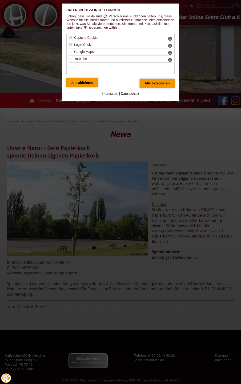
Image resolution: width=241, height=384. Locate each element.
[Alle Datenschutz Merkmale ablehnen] (82, 82)
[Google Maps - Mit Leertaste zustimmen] (70, 51)
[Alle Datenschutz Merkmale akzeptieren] (157, 83)
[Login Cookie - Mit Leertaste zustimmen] (70, 44)
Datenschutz (130, 93)
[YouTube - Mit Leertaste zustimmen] (70, 58)
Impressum (110, 93)
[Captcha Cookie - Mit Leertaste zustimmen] (70, 37)
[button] (6, 378)
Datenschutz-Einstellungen (93, 10)
